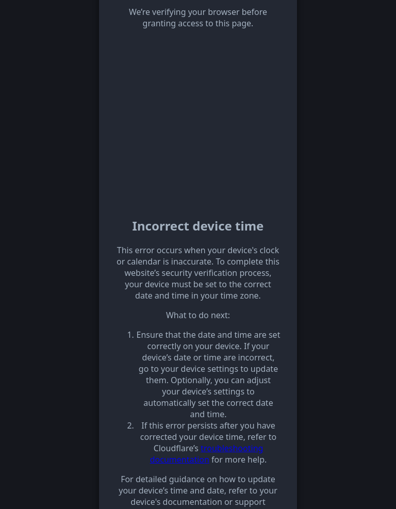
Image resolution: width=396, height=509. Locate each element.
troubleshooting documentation (206, 453)
